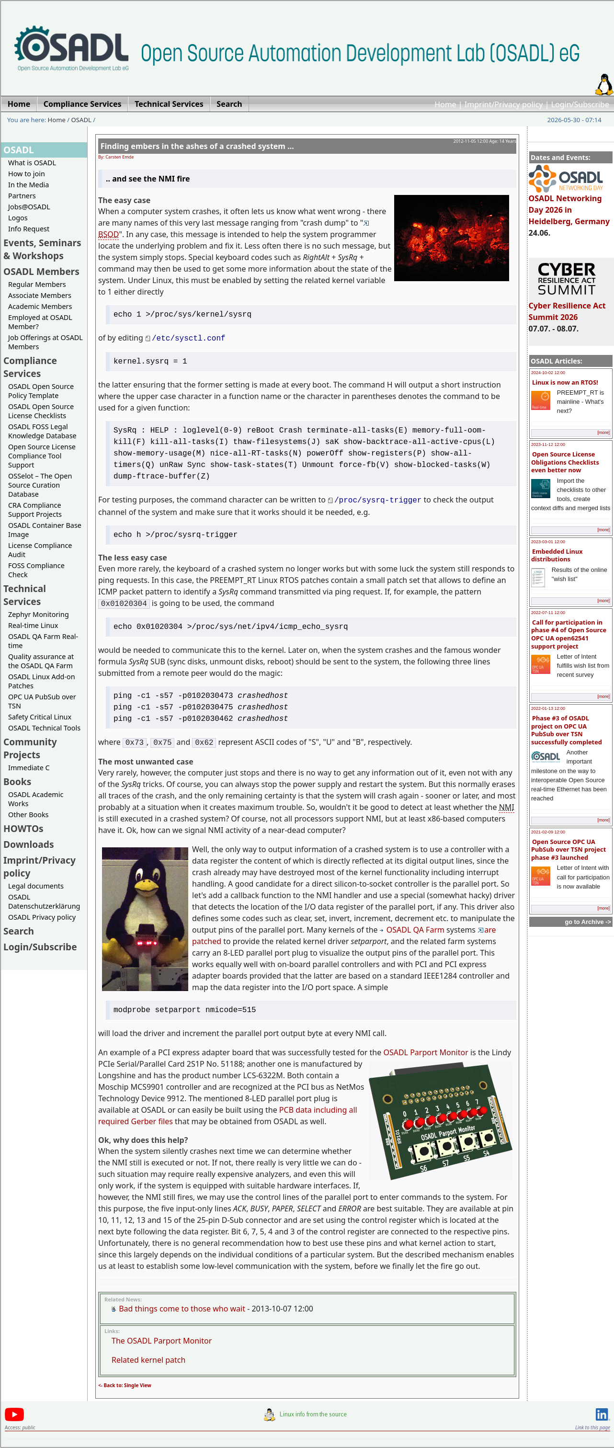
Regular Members (37, 284)
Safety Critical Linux (39, 716)
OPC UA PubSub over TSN (42, 701)
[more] (603, 432)
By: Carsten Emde (116, 157)
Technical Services (24, 595)
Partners (22, 195)
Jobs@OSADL (29, 206)
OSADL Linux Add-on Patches (41, 681)
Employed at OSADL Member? (40, 322)
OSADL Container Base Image (44, 530)
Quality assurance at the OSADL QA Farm (41, 661)
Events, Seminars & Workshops (42, 249)
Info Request (28, 228)
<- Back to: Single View (124, 1385)
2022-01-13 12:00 (548, 708)
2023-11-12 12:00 (548, 444)
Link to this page (592, 1427)
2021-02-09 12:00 (548, 832)
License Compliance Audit (40, 550)
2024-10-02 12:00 (548, 372)
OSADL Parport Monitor (425, 1052)
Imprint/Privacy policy (504, 104)
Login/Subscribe (580, 104)
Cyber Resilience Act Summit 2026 (567, 307)
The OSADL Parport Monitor (162, 1340)
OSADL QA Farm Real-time (43, 641)
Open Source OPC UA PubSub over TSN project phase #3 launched (568, 849)
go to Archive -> (588, 921)
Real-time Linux (33, 625)
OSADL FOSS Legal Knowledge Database (42, 431)
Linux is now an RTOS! (565, 382)
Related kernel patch (148, 1360)
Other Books (28, 814)
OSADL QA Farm (412, 929)
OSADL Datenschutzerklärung (44, 901)
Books (17, 781)
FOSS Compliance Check (36, 570)
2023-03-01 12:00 (548, 541)
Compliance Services (30, 367)
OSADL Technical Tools (44, 727)
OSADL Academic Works (35, 799)
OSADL (81, 119)
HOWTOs (23, 828)
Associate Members (39, 295)
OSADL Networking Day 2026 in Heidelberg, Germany (569, 205)
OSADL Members (41, 271)
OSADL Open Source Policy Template (41, 391)
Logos (18, 217)
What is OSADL (32, 162)
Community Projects (30, 748)
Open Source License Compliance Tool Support (42, 455)
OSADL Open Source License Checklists (41, 411)
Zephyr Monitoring (38, 614)
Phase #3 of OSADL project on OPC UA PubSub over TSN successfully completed (566, 730)
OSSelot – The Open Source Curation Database (40, 485)
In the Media (28, 184)
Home (445, 104)
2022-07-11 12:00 (548, 612)
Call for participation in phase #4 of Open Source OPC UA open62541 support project (568, 634)
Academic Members (40, 306)
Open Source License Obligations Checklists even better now (565, 462)
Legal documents (36, 885)
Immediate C (29, 767)
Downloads (28, 844)
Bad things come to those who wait (182, 1308)
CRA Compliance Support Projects (35, 510)
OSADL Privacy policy (42, 917)
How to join (26, 173)
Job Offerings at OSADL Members (45, 342)
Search (18, 930)
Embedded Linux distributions (557, 555)
